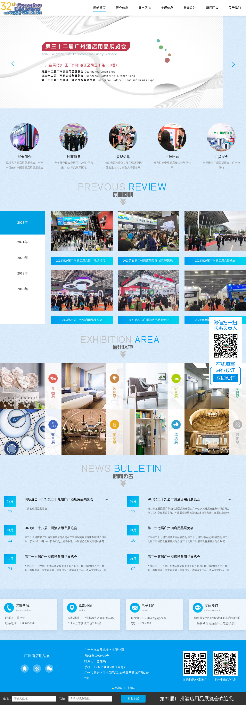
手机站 (131, 687)
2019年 (22, 273)
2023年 (22, 222)
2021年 (22, 242)
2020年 (22, 258)
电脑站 (119, 687)
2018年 (22, 289)
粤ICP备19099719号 (96, 655)
